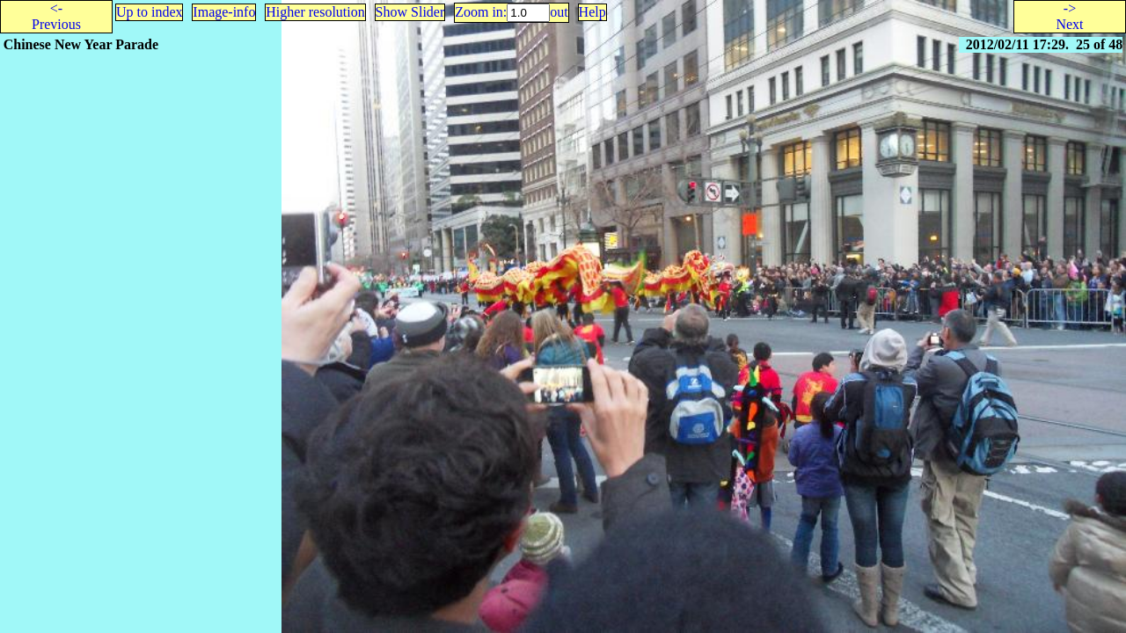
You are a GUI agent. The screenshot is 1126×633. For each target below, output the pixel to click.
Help (592, 11)
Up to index (149, 11)
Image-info (224, 11)
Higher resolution (315, 11)
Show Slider (410, 11)
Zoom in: (481, 11)
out (558, 11)
